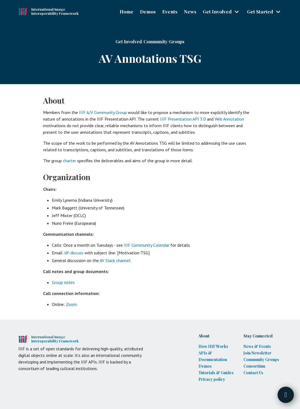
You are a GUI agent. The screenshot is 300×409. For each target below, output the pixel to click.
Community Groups (261, 359)
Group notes (63, 282)
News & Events (257, 346)
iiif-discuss (74, 252)
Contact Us (253, 372)
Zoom (71, 304)
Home (126, 11)
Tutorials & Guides (216, 372)
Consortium (254, 366)
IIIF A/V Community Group (103, 112)
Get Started (260, 11)
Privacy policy (211, 379)
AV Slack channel (115, 260)
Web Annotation (229, 119)
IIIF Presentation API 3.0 (183, 119)
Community (155, 41)
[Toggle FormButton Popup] (285, 395)
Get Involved (217, 11)
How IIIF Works (213, 346)
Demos (148, 11)
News (190, 11)
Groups (176, 41)
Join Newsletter (257, 353)
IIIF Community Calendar (146, 245)
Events (169, 11)
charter (69, 160)
